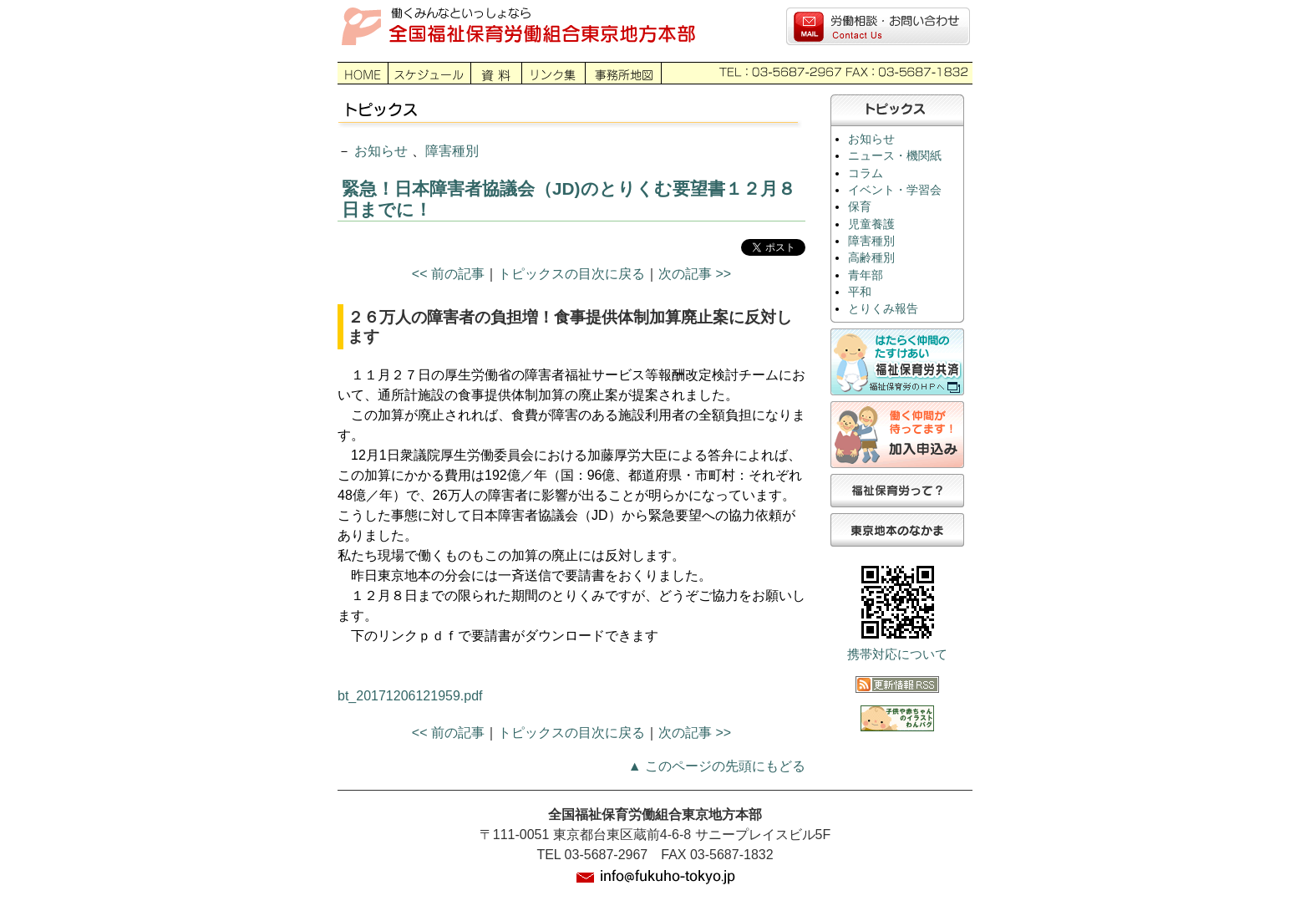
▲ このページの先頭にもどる (716, 766)
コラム (865, 173)
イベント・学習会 (895, 190)
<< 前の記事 (448, 274)
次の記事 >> (694, 274)
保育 (859, 207)
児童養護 (871, 224)
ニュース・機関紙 (895, 156)
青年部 (865, 275)
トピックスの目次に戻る (571, 274)
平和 (859, 292)
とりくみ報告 (883, 309)
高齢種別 (871, 258)
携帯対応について (897, 654)
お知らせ (381, 151)
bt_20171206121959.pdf (410, 696)
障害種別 (452, 151)
